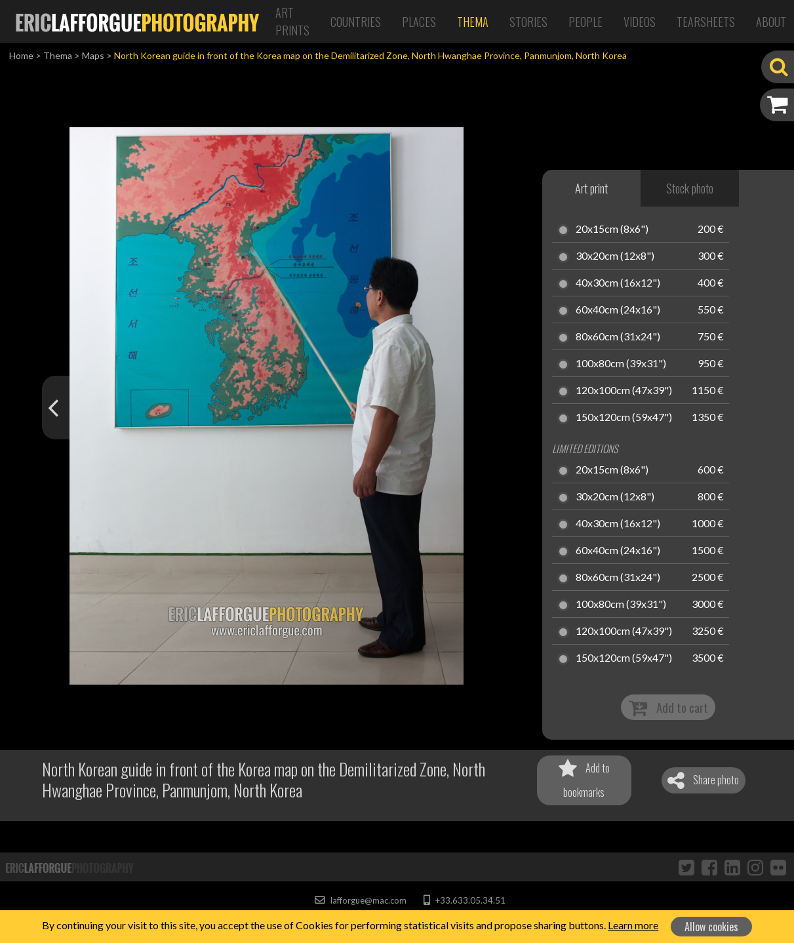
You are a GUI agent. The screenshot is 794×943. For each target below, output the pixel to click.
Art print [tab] (591, 188)
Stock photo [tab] (689, 188)
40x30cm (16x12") (618, 283)
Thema (472, 21)
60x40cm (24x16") (618, 310)
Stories (528, 21)
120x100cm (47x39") (624, 391)
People (585, 21)
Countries (355, 21)
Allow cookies (711, 926)
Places (419, 21)
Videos (640, 21)
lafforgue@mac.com (361, 900)
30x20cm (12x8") (615, 256)
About (771, 21)
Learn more (633, 925)
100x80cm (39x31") (621, 364)
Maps (93, 55)
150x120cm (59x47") (624, 417)
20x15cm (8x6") (612, 229)
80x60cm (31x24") (618, 337)
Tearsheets (706, 21)
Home (21, 55)
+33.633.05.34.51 (465, 900)
